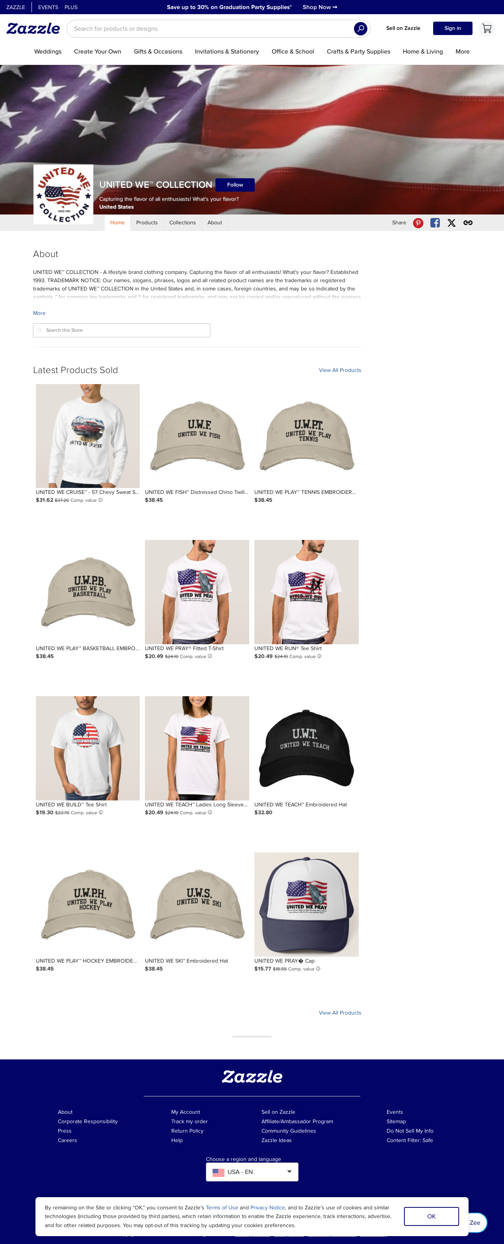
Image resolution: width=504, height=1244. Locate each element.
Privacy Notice (267, 1207)
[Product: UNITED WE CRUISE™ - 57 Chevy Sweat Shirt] (88, 436)
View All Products (340, 370)
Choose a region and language (243, 1159)
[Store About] (215, 222)
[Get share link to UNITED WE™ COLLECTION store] (468, 223)
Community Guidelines (288, 1131)
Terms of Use (222, 1207)
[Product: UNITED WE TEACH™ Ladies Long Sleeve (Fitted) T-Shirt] (197, 748)
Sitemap (396, 1121)
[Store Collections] (183, 222)
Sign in (453, 28)
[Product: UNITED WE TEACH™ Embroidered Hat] (306, 748)
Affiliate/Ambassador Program (297, 1121)
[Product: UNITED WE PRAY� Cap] (306, 904)
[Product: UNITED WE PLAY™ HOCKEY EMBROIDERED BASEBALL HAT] (88, 904)
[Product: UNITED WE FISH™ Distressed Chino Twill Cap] (197, 436)
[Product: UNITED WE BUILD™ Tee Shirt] (88, 748)
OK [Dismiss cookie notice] (431, 1216)
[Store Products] (147, 222)
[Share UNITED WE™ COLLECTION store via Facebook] (435, 223)
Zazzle (15, 7)
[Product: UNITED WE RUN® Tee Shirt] (306, 592)
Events (48, 7)
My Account (185, 1112)
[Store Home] (118, 222)
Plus (71, 7)
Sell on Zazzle (403, 28)
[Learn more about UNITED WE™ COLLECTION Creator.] (197, 313)
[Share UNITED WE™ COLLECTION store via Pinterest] (418, 223)
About (65, 1112)
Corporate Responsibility (88, 1121)
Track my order (189, 1121)
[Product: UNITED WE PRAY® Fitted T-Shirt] (197, 592)
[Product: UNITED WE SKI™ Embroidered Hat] (197, 904)
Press (65, 1131)
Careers (67, 1140)
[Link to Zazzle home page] (35, 28)
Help (177, 1140)
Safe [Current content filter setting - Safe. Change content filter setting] (427, 1140)
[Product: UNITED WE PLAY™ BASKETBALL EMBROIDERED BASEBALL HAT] (88, 592)
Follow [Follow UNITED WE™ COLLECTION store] (235, 184)
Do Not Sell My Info (410, 1131)
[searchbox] (219, 29)
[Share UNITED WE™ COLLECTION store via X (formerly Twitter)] (451, 223)
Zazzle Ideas (276, 1140)
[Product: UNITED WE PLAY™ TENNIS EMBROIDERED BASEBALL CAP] (306, 436)
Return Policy (187, 1131)
